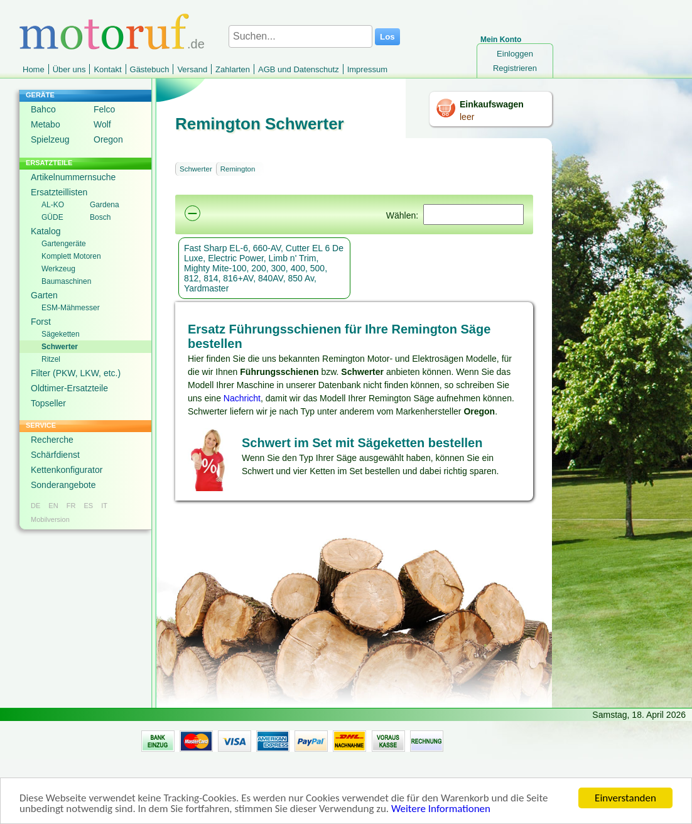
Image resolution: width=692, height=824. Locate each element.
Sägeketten (60, 334)
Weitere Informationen (440, 810)
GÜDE (52, 217)
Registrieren (515, 68)
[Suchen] (473, 214)
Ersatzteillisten (59, 192)
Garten (44, 295)
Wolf (102, 124)
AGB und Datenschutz (298, 69)
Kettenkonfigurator (66, 470)
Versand (192, 69)
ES (88, 505)
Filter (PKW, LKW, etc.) (76, 373)
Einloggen (515, 53)
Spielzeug (50, 139)
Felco (104, 109)
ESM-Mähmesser (70, 307)
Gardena (104, 204)
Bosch (100, 217)
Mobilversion (50, 519)
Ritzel (50, 359)
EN (53, 505)
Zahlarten (232, 69)
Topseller (48, 403)
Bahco (43, 109)
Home (34, 69)
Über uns (69, 69)
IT (104, 505)
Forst (41, 322)
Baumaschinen (66, 281)
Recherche (52, 440)
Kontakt (107, 69)
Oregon (108, 139)
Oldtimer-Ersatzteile (69, 388)
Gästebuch (150, 69)
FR (71, 505)
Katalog (45, 231)
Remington (238, 169)
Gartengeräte (63, 243)
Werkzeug (58, 268)
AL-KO (52, 204)
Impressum (367, 69)
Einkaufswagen (492, 104)
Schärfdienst (55, 455)
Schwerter (59, 346)
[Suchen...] (300, 36)
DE (35, 505)
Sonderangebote (63, 485)
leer (467, 117)
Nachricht (242, 398)
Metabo (45, 124)
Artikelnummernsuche (73, 177)
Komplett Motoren (71, 256)
